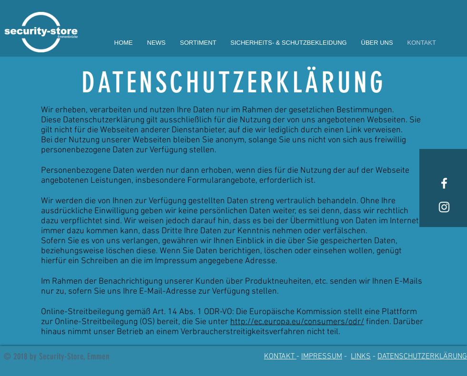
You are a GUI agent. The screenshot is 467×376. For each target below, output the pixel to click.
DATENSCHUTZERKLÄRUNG (422, 356)
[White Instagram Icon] (444, 207)
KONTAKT (280, 356)
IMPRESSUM (321, 356)
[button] (198, 42)
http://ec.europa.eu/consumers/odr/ (297, 322)
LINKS (361, 356)
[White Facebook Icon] (444, 183)
